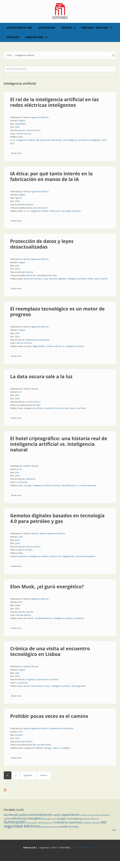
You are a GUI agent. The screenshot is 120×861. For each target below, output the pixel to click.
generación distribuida (51, 140)
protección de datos (33, 278)
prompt (56, 485)
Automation (42, 207)
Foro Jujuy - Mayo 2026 (94, 27)
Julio (17, 265)
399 (20, 536)
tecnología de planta (71, 210)
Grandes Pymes (43, 744)
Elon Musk (28, 618)
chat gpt (27, 346)
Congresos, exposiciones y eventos (42, 679)
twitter (91, 278)
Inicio (9, 55)
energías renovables (68, 818)
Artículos (13, 37)
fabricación (55, 210)
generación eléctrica (89, 818)
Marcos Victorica (24, 342)
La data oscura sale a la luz (41, 376)
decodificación (68, 485)
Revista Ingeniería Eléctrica (36, 117)
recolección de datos (53, 408)
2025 (17, 127)
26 (20, 391)
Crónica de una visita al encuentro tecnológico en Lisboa (50, 651)
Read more (16, 153)
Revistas (67, 27)
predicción (79, 618)
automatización (41, 814)
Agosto (18, 197)
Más (114, 830)
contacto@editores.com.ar (84, 847)
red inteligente (70, 140)
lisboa (47, 686)
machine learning (87, 485)
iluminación (15, 822)
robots (56, 747)
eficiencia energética (85, 556)
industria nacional (67, 822)
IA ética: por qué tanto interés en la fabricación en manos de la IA (51, 176)
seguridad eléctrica (22, 826)
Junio (17, 540)
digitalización (39, 346)
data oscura (70, 408)
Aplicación (31, 478)
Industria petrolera (19, 556)
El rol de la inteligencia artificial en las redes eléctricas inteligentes (54, 102)
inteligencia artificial (25, 140)
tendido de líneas (69, 826)
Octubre (19, 735)
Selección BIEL (47, 27)
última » (44, 775)
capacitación (70, 814)
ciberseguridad (78, 686)
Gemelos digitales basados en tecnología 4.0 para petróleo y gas (57, 518)
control (8, 818)
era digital (65, 747)
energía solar (50, 818)
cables (56, 815)
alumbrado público (16, 815)
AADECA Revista (30, 388)
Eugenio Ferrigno (25, 549)
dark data (81, 408)
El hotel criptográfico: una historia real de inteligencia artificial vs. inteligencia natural (58, 444)
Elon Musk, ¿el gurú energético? (47, 586)
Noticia (29, 741)
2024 (17, 398)
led (103, 822)
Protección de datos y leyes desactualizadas (41, 244)
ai (14, 140)
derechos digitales (57, 278)
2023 (17, 738)
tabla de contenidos (49, 826)
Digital (22, 120)
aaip (46, 278)
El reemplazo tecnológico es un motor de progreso (57, 312)
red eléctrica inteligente (89, 140)
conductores (86, 815)
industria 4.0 (55, 556)
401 (20, 602)
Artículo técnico (33, 130)
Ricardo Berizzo (24, 615)
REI (37, 140)
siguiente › (28, 775)
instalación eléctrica (91, 822)
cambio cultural (53, 346)
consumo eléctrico (101, 815)
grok (97, 278)
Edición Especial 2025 (19, 27)
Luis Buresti (22, 482)
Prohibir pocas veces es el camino (49, 716)
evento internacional (33, 686)
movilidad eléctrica (43, 618)
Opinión (29, 204)
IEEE (38, 405)
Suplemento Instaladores (38, 339)
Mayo (17, 605)
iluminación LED (33, 822)
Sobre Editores (34, 37)
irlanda (104, 278)
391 (20, 731)
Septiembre (20, 123)
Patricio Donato (24, 133)
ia (11, 140)
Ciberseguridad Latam (46, 275)
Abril (17, 333)
